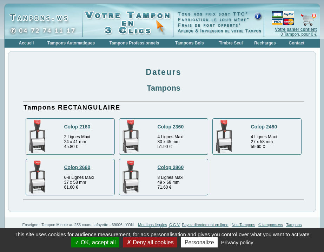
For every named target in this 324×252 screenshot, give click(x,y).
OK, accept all (95, 242)
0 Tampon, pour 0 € (296, 32)
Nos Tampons (243, 225)
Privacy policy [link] (237, 242)
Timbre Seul (231, 43)
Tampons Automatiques (71, 43)
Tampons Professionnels (134, 43)
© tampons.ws (270, 225)
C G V (174, 225)
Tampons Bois (189, 43)
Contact (297, 43)
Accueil (26, 43)
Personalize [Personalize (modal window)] (199, 242)
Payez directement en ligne (205, 225)
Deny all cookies (150, 242)
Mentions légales (152, 225)
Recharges (265, 43)
